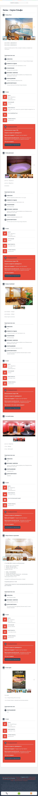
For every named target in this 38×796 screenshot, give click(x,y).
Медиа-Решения (32, 777)
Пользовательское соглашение (21, 780)
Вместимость (11, 107)
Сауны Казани (19, 778)
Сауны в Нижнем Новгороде (29, 778)
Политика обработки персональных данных (11, 779)
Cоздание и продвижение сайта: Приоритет (11, 777)
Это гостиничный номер (14, 498)
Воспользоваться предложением (12, 144)
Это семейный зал (13, 113)
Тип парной (11, 102)
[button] (34, 27)
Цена (9, 95)
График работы (12, 118)
